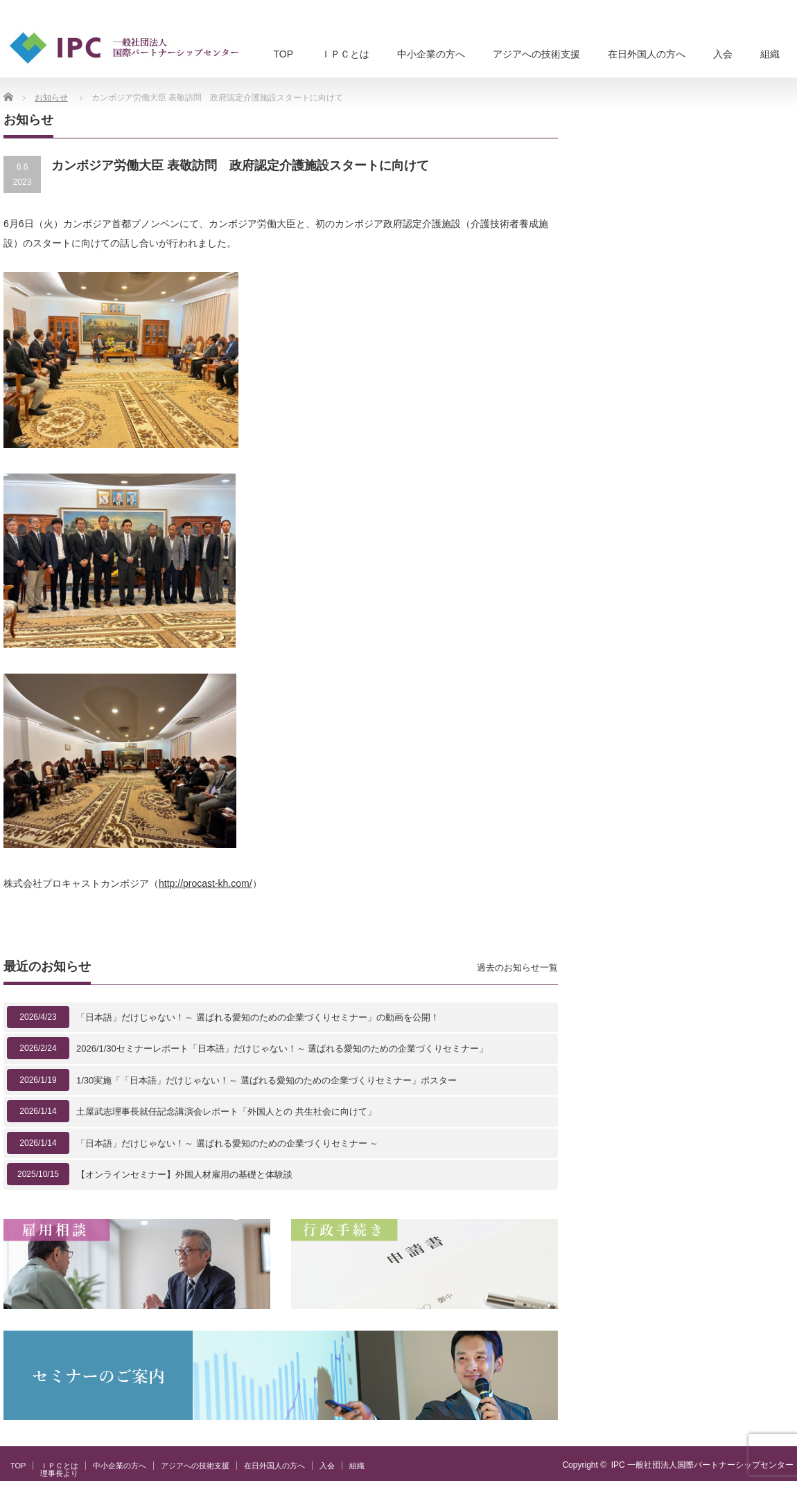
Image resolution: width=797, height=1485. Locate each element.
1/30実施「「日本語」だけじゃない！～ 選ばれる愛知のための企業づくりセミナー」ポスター (266, 1080)
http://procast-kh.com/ (205, 883)
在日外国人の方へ (646, 54)
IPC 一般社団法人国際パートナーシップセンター (702, 1465)
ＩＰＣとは (345, 54)
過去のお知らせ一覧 (517, 967)
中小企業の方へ (431, 54)
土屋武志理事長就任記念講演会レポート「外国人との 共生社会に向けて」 (226, 1111)
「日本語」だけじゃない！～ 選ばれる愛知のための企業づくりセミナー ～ (227, 1143)
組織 (770, 54)
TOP (283, 54)
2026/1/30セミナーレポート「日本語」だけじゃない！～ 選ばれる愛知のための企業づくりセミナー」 (282, 1048)
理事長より (59, 1473)
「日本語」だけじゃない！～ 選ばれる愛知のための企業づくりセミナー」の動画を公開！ (257, 1017)
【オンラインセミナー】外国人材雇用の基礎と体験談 (184, 1174)
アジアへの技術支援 (536, 54)
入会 (723, 54)
